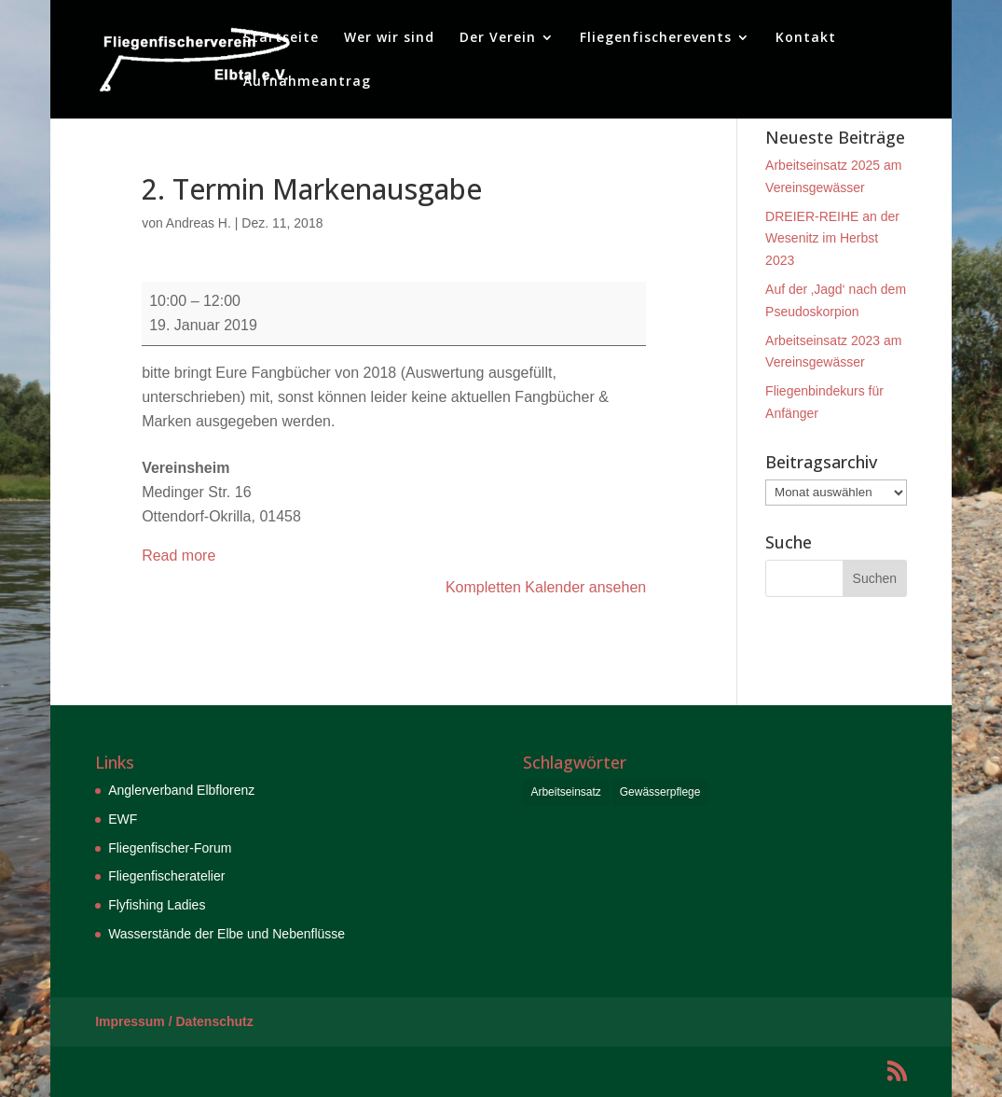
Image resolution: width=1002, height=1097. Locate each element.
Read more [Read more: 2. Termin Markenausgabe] (178, 555)
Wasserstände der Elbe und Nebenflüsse (226, 933)
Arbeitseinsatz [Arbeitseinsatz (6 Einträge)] (565, 791)
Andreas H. (198, 222)
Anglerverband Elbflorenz (181, 790)
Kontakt (806, 38)
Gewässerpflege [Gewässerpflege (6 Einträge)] (660, 791)
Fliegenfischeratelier (166, 875)
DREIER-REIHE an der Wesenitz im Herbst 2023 (832, 239)
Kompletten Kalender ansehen (546, 587)
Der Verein (498, 38)
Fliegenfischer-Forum (169, 847)
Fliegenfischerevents (656, 38)
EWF (122, 819)
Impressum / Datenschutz (174, 1021)
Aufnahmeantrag (307, 82)
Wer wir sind (389, 38)
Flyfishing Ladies (156, 904)
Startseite (281, 38)
